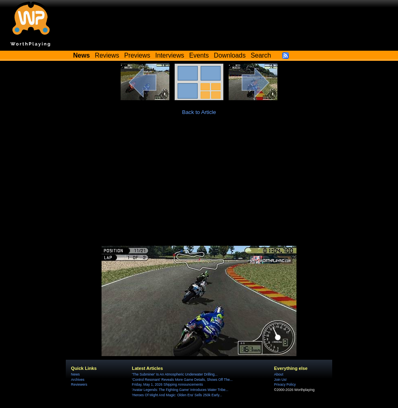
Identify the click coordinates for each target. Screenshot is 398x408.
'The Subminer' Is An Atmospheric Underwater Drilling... (175, 374)
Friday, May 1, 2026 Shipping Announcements (167, 384)
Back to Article (199, 112)
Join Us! (280, 380)
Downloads (230, 55)
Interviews (169, 55)
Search (261, 55)
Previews (137, 55)
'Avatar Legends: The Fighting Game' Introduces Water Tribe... (180, 390)
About (278, 374)
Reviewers (79, 384)
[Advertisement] (199, 185)
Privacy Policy (285, 384)
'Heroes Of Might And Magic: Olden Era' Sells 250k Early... (177, 395)
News (75, 374)
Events (199, 55)
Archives (77, 380)
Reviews (107, 55)
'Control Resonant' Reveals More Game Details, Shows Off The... (182, 380)
